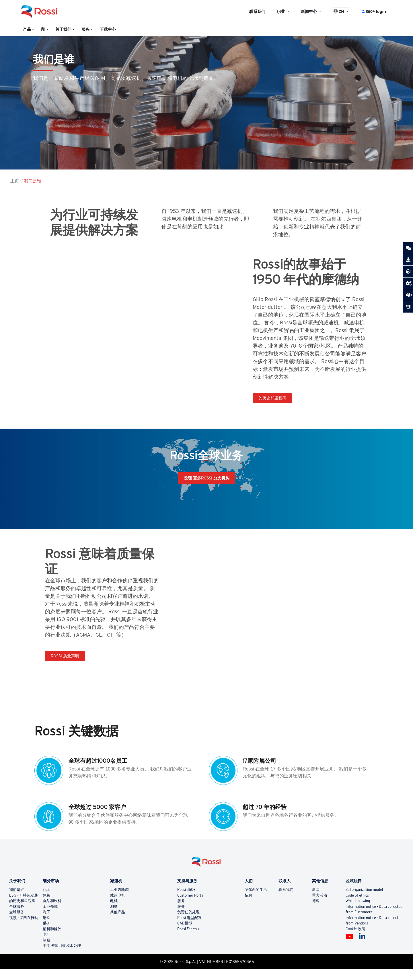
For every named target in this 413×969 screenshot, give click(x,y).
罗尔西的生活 (256, 889)
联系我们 (257, 11)
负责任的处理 (188, 912)
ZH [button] (339, 11)
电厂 (46, 934)
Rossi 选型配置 (189, 918)
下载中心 (108, 29)
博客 (316, 901)
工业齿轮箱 (119, 889)
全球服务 (16, 906)
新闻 (316, 889)
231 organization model (364, 889)
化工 (46, 889)
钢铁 (46, 918)
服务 (85, 29)
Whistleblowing (358, 901)
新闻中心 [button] (309, 11)
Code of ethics (357, 895)
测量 (114, 906)
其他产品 (117, 912)
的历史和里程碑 (272, 398)
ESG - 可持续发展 (23, 895)
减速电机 (117, 895)
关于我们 (63, 29)
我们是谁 (32, 180)
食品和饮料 (52, 901)
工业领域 (50, 906)
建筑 (46, 895)
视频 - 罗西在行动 (23, 918)
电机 (114, 901)
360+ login (373, 11)
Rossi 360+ (186, 889)
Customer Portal (190, 895)
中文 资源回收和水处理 (62, 945)
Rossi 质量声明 (65, 656)
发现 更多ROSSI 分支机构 (206, 478)
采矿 (46, 923)
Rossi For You (188, 929)
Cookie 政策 (355, 929)
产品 (27, 29)
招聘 (248, 895)
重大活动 (319, 895)
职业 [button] (281, 11)
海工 (46, 912)
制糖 (46, 940)
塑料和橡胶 (52, 929)
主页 (14, 180)
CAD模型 (184, 923)
